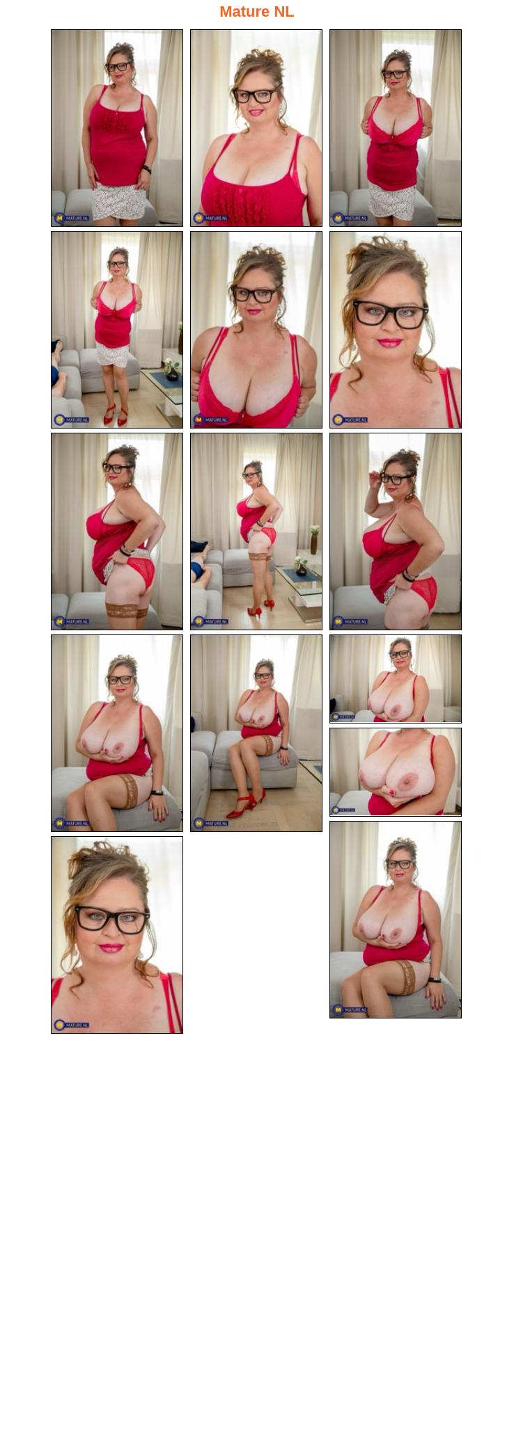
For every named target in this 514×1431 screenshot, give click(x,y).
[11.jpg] (256, 735)
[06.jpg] (395, 330)
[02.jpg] (256, 128)
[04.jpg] (117, 330)
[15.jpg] (117, 938)
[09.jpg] (395, 533)
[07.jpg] (117, 533)
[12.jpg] (395, 681)
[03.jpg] (395, 128)
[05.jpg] (256, 330)
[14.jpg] (395, 922)
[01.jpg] (117, 128)
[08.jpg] (256, 533)
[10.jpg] (117, 735)
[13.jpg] (395, 774)
